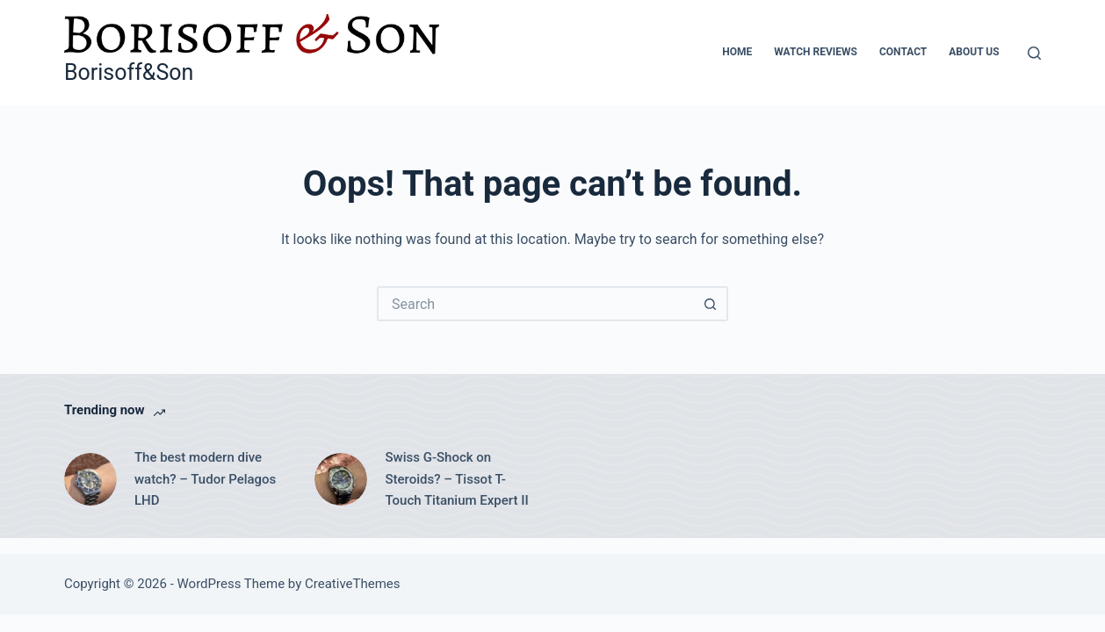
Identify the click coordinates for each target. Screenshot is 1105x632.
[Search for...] (535, 303)
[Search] (1034, 53)
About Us (974, 52)
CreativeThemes (353, 584)
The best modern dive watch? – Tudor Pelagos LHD (205, 479)
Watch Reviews (815, 52)
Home (737, 52)
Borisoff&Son (128, 72)
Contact (903, 52)
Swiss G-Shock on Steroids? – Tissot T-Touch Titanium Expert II (456, 479)
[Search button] (710, 303)
